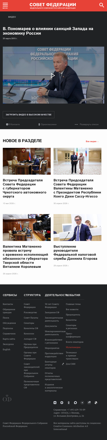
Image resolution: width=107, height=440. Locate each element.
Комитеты (71, 319)
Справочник (9, 333)
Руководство (30, 312)
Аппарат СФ (30, 338)
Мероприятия (52, 348)
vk (55, 402)
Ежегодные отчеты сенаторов (51, 364)
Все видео (91, 141)
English (6, 349)
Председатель (73, 314)
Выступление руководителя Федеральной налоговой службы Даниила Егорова (75, 252)
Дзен (61, 402)
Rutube (89, 402)
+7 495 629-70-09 (76, 409)
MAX (75, 402)
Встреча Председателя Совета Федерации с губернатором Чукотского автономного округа (24, 188)
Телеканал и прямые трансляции (72, 355)
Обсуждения (9, 323)
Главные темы (73, 304)
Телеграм (82, 402)
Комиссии (29, 333)
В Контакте (14, 124)
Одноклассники (49, 124)
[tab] (53, 124)
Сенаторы (29, 323)
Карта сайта (9, 338)
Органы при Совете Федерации (30, 355)
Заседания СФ (52, 312)
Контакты (8, 304)
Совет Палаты (31, 317)
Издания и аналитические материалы (54, 387)
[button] (5, 5)
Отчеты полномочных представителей (53, 376)
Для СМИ (70, 363)
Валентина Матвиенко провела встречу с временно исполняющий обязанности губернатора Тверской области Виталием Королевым (25, 256)
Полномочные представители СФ (31, 384)
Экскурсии (8, 344)
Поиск (6, 317)
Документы (51, 326)
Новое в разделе (22, 140)
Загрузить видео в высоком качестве (28, 114)
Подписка (8, 328)
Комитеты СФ (31, 328)
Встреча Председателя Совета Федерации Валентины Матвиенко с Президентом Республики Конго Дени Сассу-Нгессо (77, 188)
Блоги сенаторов (74, 341)
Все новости (72, 309)
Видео (12, 17)
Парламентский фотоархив (95, 402)
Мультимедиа (73, 347)
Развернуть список (89, 124)
